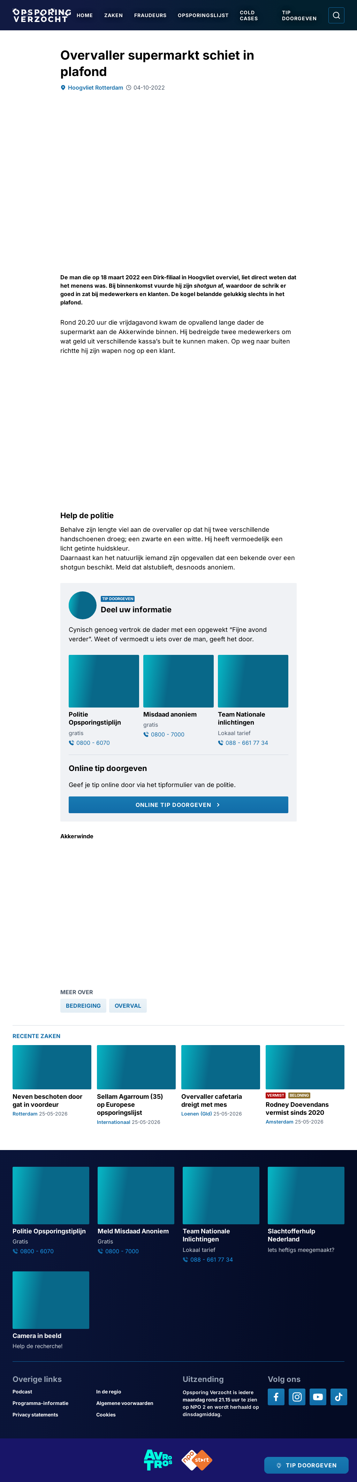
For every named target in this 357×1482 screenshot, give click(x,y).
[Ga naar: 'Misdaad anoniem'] (178, 696)
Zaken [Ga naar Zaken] (113, 15)
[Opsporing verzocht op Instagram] (297, 1397)
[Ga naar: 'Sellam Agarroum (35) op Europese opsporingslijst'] (136, 1085)
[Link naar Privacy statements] (52, 1414)
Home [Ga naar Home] (85, 15)
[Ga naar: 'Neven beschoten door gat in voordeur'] (52, 1085)
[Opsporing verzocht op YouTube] (318, 1397)
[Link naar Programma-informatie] (52, 1403)
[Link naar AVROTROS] (158, 1460)
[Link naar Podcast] (52, 1391)
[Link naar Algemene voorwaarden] (135, 1403)
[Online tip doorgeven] (178, 804)
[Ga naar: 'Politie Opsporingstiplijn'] (104, 700)
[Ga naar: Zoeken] (336, 15)
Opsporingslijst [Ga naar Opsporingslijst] (203, 15)
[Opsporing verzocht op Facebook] (276, 1397)
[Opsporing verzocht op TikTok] (339, 1397)
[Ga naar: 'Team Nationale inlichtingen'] (253, 700)
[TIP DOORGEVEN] (306, 1465)
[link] (83, 1006)
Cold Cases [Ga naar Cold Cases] (249, 15)
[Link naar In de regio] (135, 1391)
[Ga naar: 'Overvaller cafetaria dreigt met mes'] (220, 1085)
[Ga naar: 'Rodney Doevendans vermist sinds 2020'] (305, 1085)
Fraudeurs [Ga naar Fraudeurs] (150, 15)
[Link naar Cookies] (135, 1414)
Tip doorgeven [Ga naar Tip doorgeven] (299, 15)
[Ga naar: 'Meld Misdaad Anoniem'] (136, 1211)
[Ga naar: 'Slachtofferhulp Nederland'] (306, 1210)
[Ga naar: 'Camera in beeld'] (51, 1310)
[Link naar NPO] (197, 1460)
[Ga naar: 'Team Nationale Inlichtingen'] (221, 1215)
